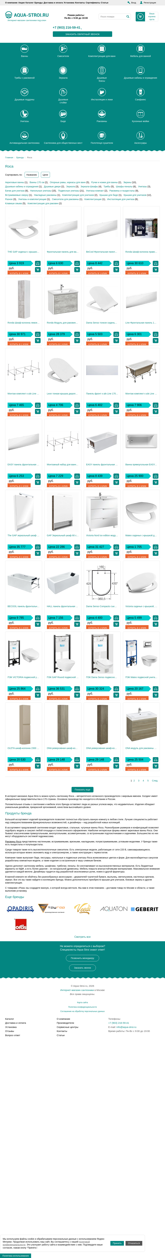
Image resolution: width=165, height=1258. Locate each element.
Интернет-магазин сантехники (77, 1202)
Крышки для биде (108, 195)
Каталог (29, 2)
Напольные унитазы (40, 190)
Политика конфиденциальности (82, 1220)
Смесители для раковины (65, 199)
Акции (21, 2)
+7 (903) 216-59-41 (66, 27)
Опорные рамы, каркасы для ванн (68, 182)
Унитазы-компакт (95, 190)
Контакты (80, 2)
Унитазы (142, 186)
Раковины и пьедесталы (122, 190)
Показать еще (82, 1002)
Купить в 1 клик (19, 269)
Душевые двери (52, 186)
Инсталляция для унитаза (120, 199)
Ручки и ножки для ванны (104, 182)
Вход (133, 2)
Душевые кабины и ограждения (21, 186)
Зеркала (70, 186)
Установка (69, 2)
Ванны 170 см (37, 182)
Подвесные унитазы (68, 190)
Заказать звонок (82, 1180)
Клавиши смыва (13, 203)
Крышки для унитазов (135, 195)
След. (155, 993)
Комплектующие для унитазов (78, 195)
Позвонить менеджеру (82, 1171)
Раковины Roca (13, 1054)
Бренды (38, 2)
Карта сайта (82, 1215)
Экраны (127, 182)
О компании (11, 2)
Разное (9, 199)
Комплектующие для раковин (43, 203)
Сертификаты (93, 2)
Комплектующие (93, 199)
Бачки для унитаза (14, 190)
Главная (9, 157)
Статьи (104, 2)
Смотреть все (82, 1149)
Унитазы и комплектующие (32, 199)
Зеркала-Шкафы (89, 186)
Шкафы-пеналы (124, 186)
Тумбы (107, 186)
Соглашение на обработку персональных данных (82, 1224)
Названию (31, 174)
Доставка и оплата (53, 2)
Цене (45, 174)
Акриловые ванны (14, 182)
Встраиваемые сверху (16, 195)
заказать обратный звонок (82, 34)
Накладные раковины (45, 195)
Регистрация (150, 2)
